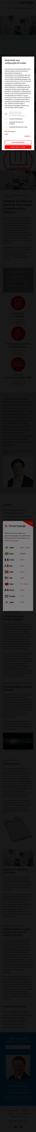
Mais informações (10, 131)
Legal (6, 134)
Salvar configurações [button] (18, 142)
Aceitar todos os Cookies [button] (18, 147)
